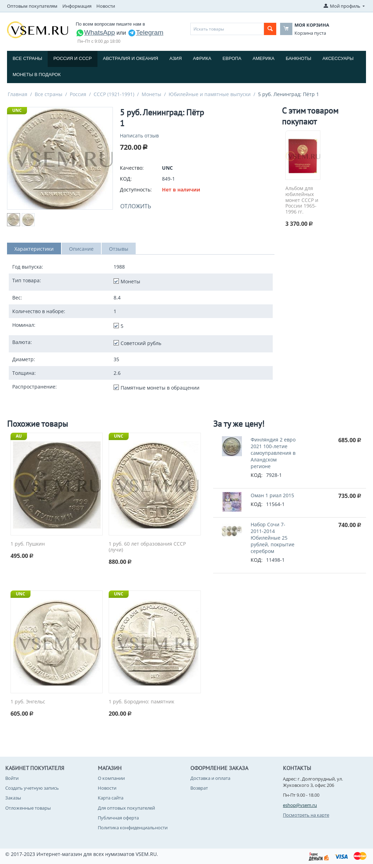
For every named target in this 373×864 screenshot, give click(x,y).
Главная (17, 94)
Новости (105, 6)
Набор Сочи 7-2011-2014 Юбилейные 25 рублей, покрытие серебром (272, 537)
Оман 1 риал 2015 (272, 495)
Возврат (199, 788)
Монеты (151, 94)
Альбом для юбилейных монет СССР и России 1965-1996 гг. (301, 200)
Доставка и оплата (210, 778)
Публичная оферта (118, 818)
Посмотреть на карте (306, 815)
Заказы (13, 798)
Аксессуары (338, 58)
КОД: (126, 178)
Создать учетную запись (32, 788)
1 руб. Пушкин (28, 544)
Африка (202, 58)
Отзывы (118, 248)
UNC (17, 110)
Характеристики (34, 248)
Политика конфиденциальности (133, 827)
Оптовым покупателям (32, 6)
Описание (81, 248)
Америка (263, 58)
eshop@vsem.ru (300, 805)
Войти (12, 778)
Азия (175, 58)
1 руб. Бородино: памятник (141, 702)
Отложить (135, 206)
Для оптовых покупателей (126, 808)
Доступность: (136, 189)
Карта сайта (110, 798)
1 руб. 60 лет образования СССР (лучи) (147, 547)
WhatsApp (95, 32)
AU (19, 436)
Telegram (145, 32)
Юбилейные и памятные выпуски (210, 94)
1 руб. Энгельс (28, 702)
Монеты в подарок (37, 74)
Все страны (27, 58)
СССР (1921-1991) (114, 94)
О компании (111, 778)
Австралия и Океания (130, 58)
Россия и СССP (72, 58)
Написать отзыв (139, 135)
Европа (232, 58)
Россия (78, 94)
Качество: (132, 167)
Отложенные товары (28, 808)
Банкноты (298, 58)
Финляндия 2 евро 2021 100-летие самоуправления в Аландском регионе (273, 453)
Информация (76, 6)
